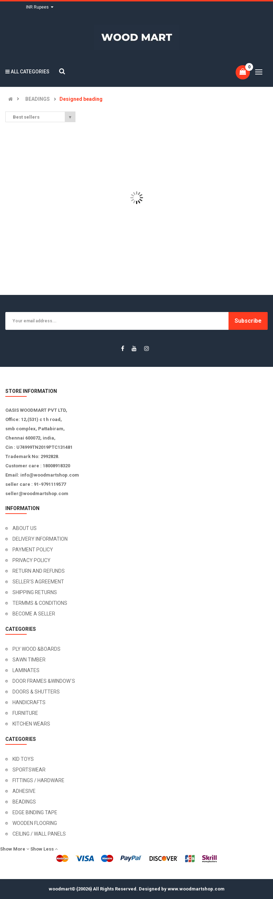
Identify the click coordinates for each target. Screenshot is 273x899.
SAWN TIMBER (29, 659)
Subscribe (248, 320)
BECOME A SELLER (33, 614)
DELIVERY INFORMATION (40, 539)
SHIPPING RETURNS (34, 592)
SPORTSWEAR (29, 770)
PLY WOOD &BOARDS (36, 649)
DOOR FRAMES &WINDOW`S (43, 681)
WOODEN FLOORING (34, 823)
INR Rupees (39, 7)
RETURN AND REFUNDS (38, 571)
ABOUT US (24, 528)
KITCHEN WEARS (31, 724)
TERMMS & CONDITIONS (39, 603)
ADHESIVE (24, 791)
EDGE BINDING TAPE (34, 812)
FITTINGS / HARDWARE (38, 780)
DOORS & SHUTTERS (36, 692)
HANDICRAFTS (29, 702)
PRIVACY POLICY (31, 560)
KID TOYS (23, 759)
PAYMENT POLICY (32, 549)
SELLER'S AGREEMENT (38, 581)
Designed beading (81, 99)
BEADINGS (37, 99)
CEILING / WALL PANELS (39, 834)
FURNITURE (25, 713)
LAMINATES (26, 670)
